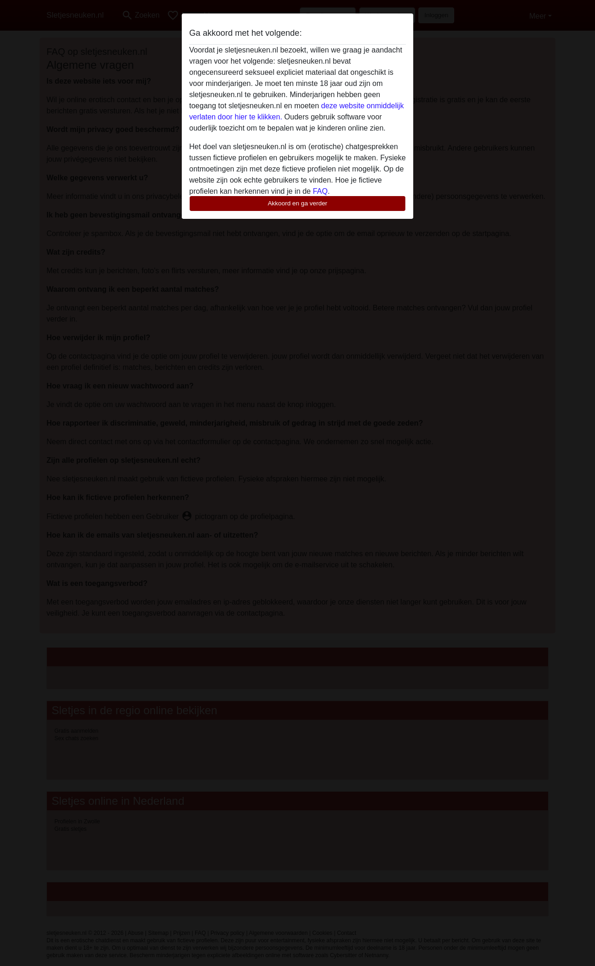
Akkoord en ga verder (297, 203)
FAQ (320, 191)
